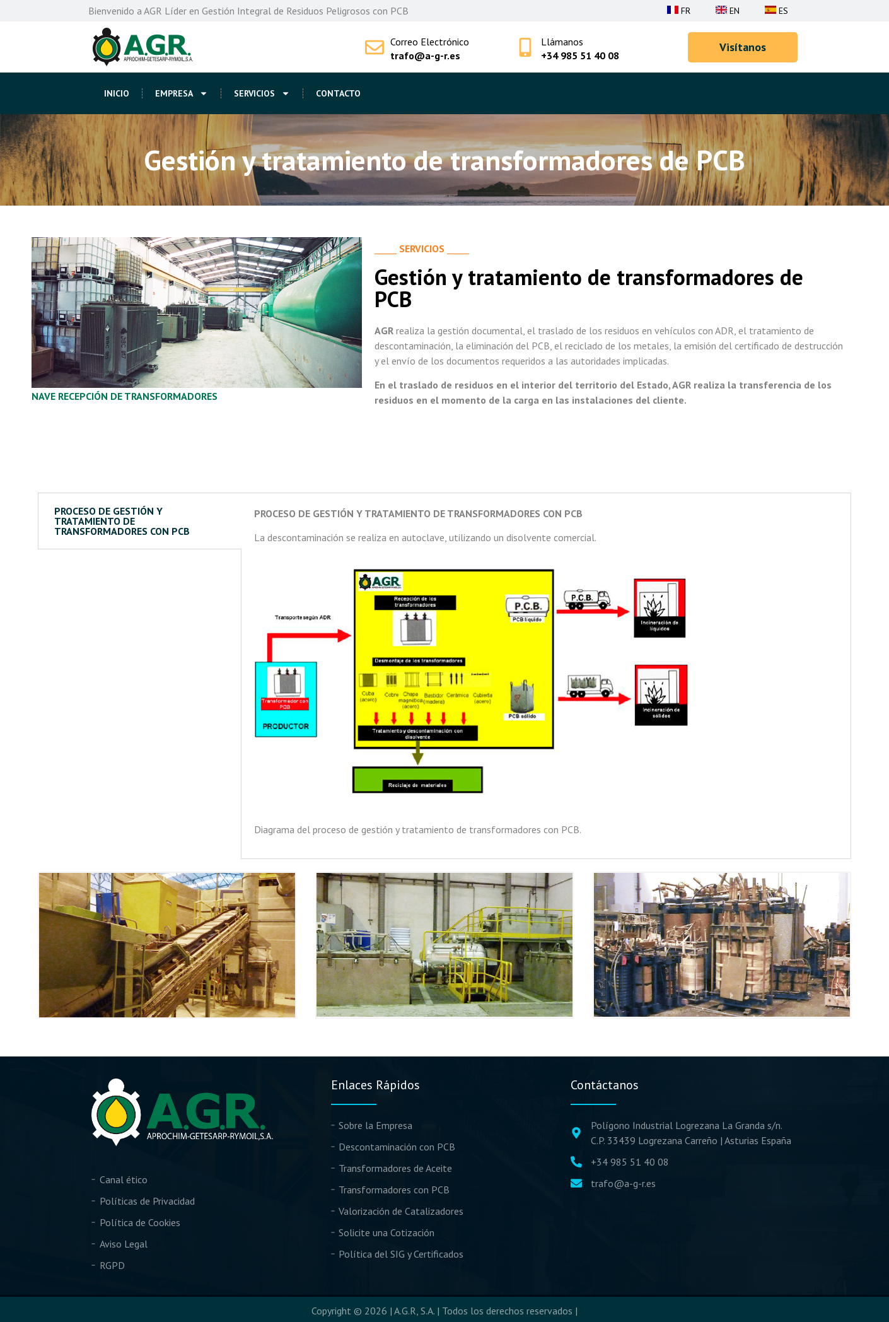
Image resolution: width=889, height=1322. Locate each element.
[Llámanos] (525, 47)
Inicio (116, 93)
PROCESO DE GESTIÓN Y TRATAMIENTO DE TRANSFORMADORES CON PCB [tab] (122, 521)
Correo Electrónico (429, 41)
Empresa (181, 93)
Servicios (262, 93)
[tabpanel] (546, 676)
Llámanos (562, 41)
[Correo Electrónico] (374, 47)
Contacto (338, 93)
